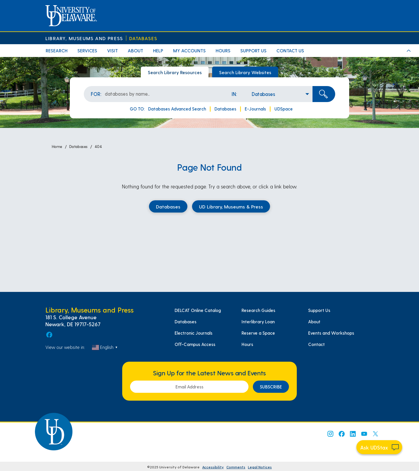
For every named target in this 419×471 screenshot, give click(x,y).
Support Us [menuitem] (253, 50)
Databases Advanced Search (177, 108)
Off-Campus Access (195, 344)
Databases (143, 38)
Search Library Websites (245, 72)
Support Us (319, 310)
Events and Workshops (331, 333)
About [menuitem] (135, 50)
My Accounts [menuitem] (189, 50)
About (314, 321)
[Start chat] (379, 447)
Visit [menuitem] (112, 50)
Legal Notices (260, 467)
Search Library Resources (175, 72)
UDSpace (283, 108)
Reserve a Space (258, 333)
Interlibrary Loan (258, 321)
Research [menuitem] (57, 50)
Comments (235, 467)
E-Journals (255, 108)
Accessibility (213, 467)
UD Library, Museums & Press (231, 206)
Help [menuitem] (158, 50)
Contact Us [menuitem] (290, 50)
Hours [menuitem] (223, 50)
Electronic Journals (193, 333)
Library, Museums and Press (84, 38)
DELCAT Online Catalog (198, 310)
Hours (247, 344)
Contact (316, 344)
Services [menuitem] (87, 50)
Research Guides (258, 310)
